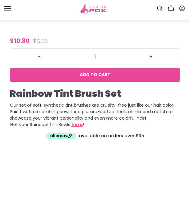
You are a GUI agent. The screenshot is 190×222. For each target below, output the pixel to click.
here (77, 124)
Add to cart (95, 75)
